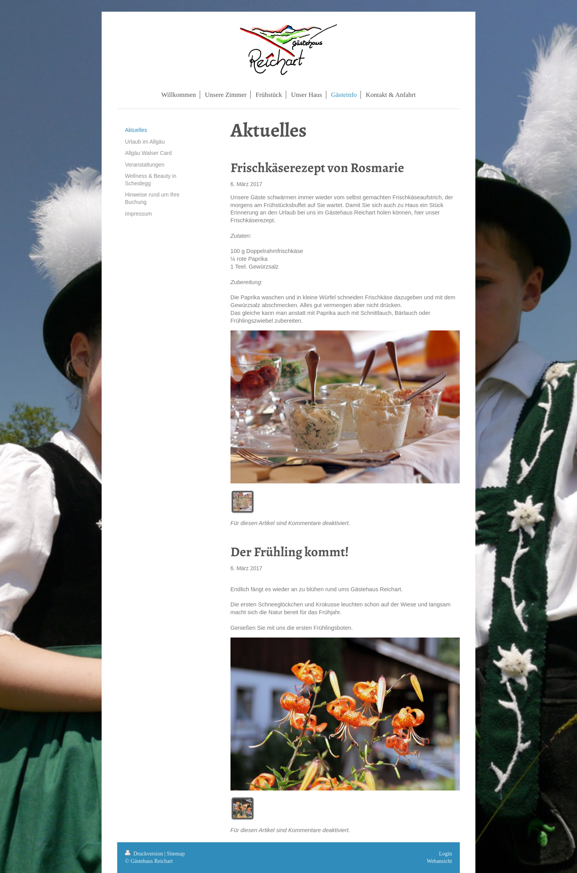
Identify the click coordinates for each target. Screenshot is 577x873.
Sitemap (176, 854)
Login (445, 854)
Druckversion (144, 854)
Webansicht (439, 861)
